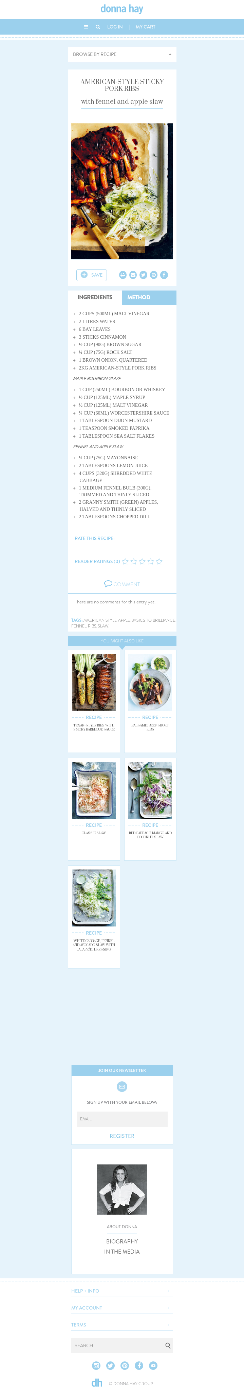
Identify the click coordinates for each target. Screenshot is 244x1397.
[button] (122, 1290)
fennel (79, 626)
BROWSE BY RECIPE (94, 54)
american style (100, 620)
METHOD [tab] (138, 297)
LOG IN (115, 26)
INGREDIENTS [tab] (94, 297)
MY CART (145, 26)
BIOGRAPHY (122, 1241)
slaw (103, 626)
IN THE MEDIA (122, 1252)
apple (124, 620)
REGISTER (122, 1136)
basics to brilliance (153, 620)
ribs (92, 626)
